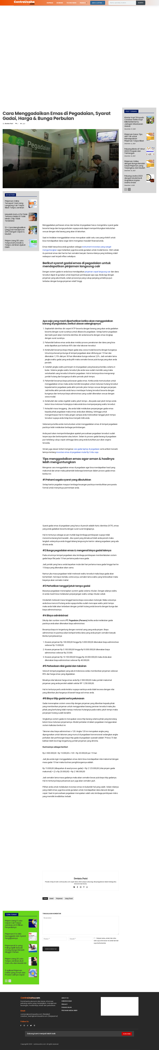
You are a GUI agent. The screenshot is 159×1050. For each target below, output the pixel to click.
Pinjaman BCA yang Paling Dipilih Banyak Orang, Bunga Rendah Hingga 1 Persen (14, 948)
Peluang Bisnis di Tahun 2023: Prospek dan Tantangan (134, 151)
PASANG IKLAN (67, 1007)
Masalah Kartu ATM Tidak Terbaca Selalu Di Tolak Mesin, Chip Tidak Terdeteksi (16, 217)
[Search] (140, 3)
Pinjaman (59, 898)
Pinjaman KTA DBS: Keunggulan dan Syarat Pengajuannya (15, 936)
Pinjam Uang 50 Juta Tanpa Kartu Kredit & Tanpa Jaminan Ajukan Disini (15, 243)
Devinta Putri (9, 123)
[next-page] (9, 980)
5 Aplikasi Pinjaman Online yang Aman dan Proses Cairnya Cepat (15, 972)
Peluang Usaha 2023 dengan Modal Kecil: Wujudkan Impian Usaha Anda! (133, 179)
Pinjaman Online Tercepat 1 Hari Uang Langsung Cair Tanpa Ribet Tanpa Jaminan (14, 204)
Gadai (51, 898)
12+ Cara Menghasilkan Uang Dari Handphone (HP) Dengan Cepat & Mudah (15, 230)
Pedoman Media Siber (69, 1010)
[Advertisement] (66, 21)
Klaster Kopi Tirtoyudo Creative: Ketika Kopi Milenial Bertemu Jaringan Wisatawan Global (134, 122)
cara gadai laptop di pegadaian (86, 449)
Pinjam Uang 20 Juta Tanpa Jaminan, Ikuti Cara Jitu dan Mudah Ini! (15, 960)
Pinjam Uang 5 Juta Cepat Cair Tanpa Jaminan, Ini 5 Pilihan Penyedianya (14, 924)
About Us (65, 998)
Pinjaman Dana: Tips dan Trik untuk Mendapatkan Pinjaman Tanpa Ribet (134, 137)
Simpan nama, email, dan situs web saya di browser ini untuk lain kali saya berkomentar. (106, 940)
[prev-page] (6, 980)
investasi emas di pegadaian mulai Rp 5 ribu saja (77, 452)
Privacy (65, 1004)
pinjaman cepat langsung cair (97, 271)
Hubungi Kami (67, 1001)
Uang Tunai (69, 898)
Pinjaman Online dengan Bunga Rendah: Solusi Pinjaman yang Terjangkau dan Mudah (134, 164)
